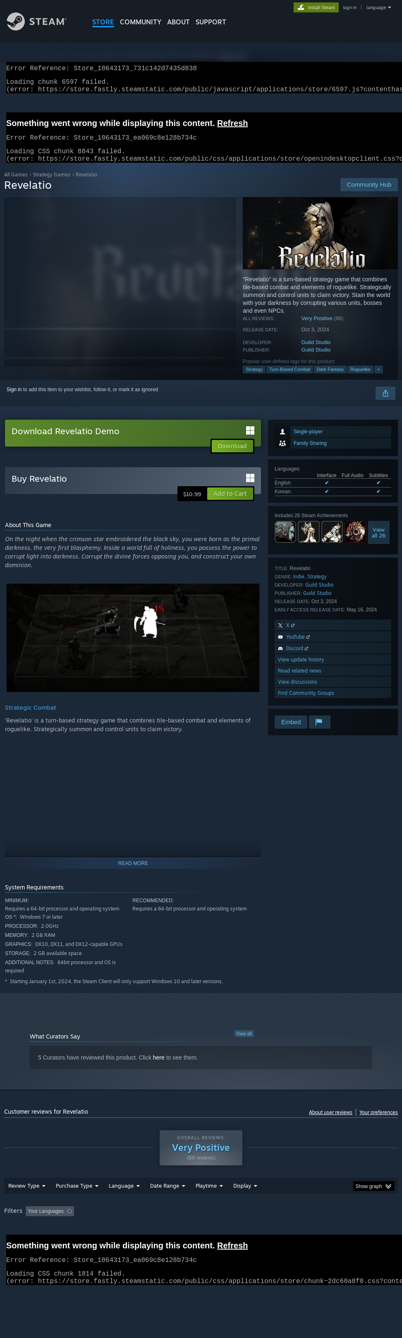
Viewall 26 (378, 542)
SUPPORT (211, 22)
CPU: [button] (364, 1233)
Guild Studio (316, 352)
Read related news (299, 680)
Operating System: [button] (322, 1233)
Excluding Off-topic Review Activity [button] (129, 1233)
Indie (298, 586)
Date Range (164, 1207)
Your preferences (378, 1122)
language (376, 7)
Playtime (206, 1207)
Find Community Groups (306, 703)
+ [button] (378, 379)
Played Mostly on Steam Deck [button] (252, 1233)
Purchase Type (74, 1207)
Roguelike (360, 379)
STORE (103, 22)
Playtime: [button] (193, 1233)
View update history (301, 669)
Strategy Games (51, 184)
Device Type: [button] (48, 1244)
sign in (350, 7)
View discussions (297, 692)
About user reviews (330, 1122)
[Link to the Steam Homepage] (43, 28)
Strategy (254, 379)
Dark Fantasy (330, 379)
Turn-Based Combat (289, 379)
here (159, 1067)
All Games (16, 184)
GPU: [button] (12, 1244)
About (178, 22)
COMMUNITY (140, 22)
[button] (230, 503)
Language (121, 1207)
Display (242, 1207)
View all (244, 1043)
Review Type (23, 1207)
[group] (201, 1238)
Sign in (14, 399)
